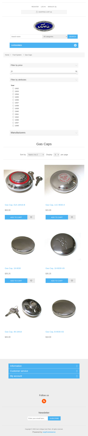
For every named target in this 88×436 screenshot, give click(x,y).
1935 (17, 97)
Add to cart (16, 217)
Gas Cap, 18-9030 (13, 268)
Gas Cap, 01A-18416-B (15, 205)
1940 (17, 111)
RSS (44, 401)
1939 (17, 108)
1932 (17, 88)
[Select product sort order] (35, 154)
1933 (17, 91)
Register (35, 7)
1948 (17, 126)
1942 (17, 117)
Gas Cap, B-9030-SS (55, 332)
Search (72, 36)
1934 (17, 94)
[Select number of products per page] (56, 154)
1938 (17, 106)
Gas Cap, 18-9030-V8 (55, 268)
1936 (17, 100)
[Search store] (26, 37)
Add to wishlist (31, 217)
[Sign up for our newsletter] (37, 418)
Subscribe (54, 418)
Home (7, 55)
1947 (17, 123)
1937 (17, 103)
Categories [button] (16, 45)
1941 (17, 114)
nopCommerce (49, 432)
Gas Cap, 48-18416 (13, 332)
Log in (43, 7)
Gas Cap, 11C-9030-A (55, 205)
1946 (17, 120)
